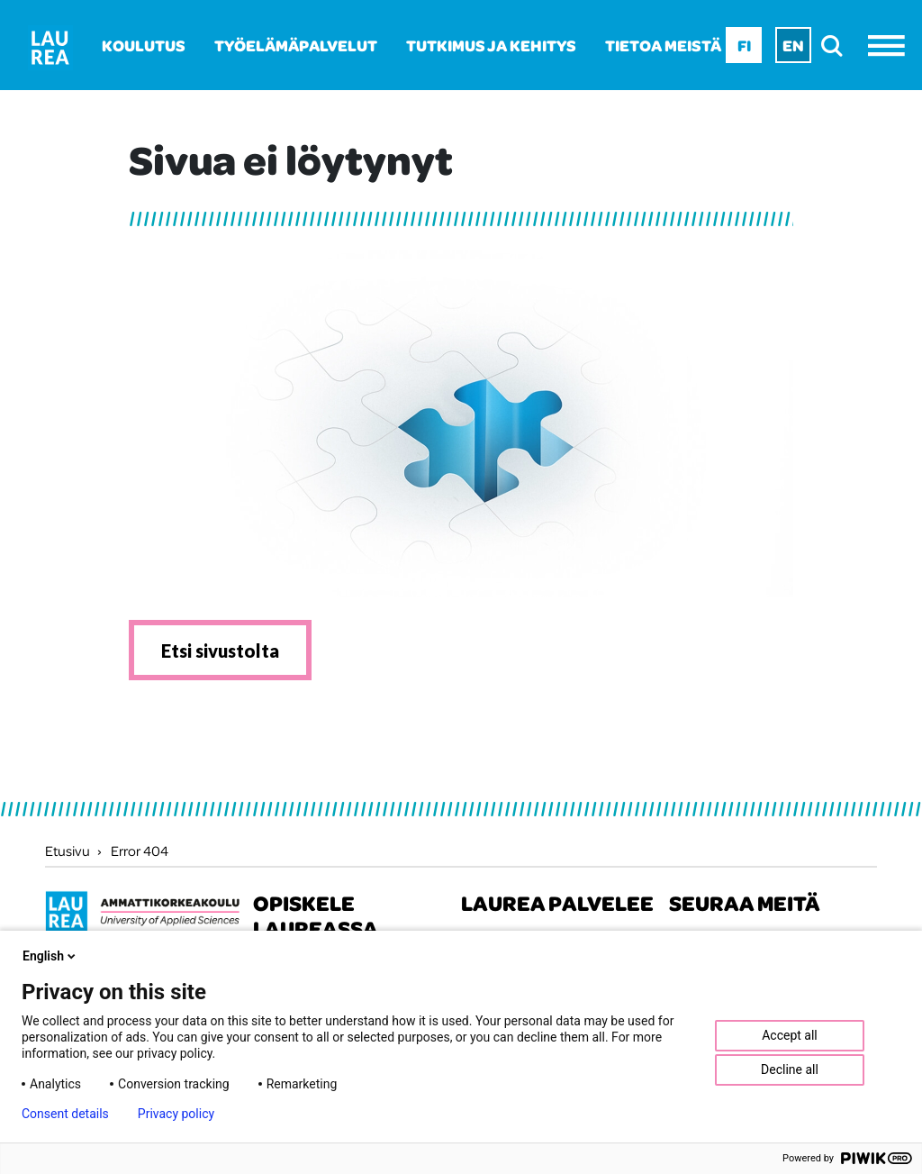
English (50, 956)
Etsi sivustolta (220, 650)
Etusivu (67, 851)
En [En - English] (793, 45)
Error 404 (139, 851)
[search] (837, 45)
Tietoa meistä (663, 45)
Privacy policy (176, 1113)
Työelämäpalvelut (295, 45)
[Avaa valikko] (891, 45)
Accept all (790, 1035)
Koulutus (143, 45)
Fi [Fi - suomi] (744, 45)
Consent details (65, 1113)
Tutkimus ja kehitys (491, 45)
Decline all (789, 1069)
